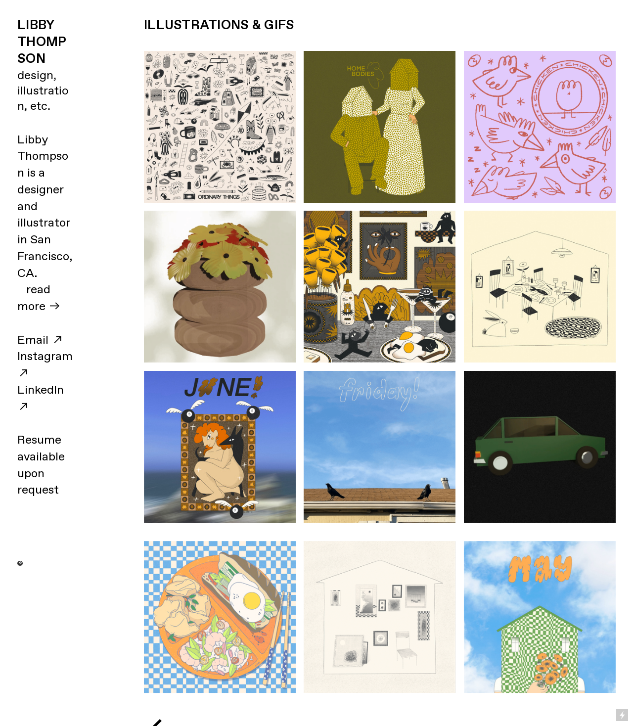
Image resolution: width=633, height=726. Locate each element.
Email (32, 340)
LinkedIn (40, 390)
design (35, 76)
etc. (40, 106)
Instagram (45, 357)
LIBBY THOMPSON (41, 42)
